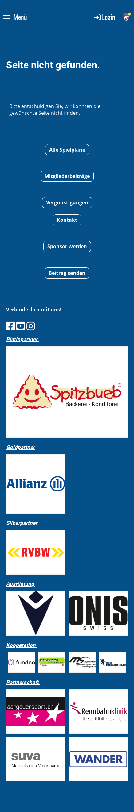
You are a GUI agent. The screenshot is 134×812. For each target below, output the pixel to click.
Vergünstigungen (67, 202)
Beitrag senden (67, 273)
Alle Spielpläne (67, 149)
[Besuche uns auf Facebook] (10, 326)
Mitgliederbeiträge (67, 176)
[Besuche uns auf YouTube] (20, 326)
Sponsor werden (67, 246)
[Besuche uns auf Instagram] (30, 326)
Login (104, 17)
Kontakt (67, 220)
